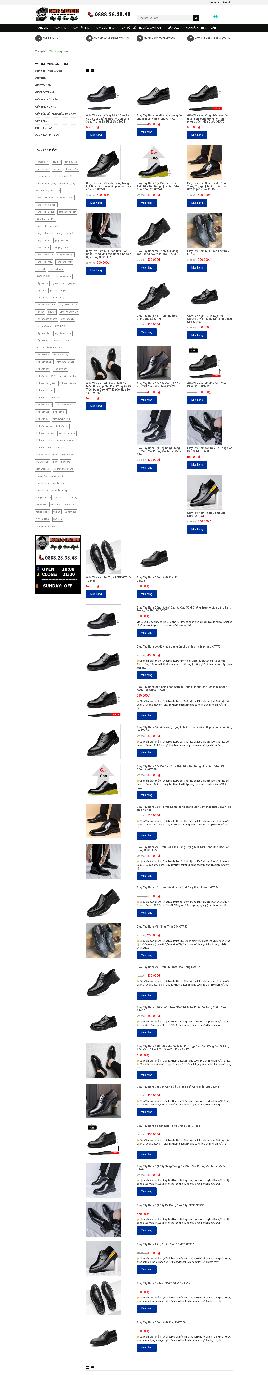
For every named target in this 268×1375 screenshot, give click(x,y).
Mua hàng (96, 135)
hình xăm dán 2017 (45, 376)
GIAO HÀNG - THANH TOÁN (201, 27)
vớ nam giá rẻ (42, 519)
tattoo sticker (42, 512)
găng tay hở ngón (65, 233)
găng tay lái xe (61, 240)
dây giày (57, 162)
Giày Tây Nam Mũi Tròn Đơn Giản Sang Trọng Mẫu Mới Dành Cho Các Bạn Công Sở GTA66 (108, 254)
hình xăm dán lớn (67, 383)
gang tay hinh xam (67, 212)
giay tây (40, 312)
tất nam (58, 497)
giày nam (40, 290)
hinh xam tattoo (43, 447)
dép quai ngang (67, 183)
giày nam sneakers (45, 305)
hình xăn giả (61, 447)
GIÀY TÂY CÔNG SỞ (69, 312)
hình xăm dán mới (44, 390)
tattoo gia (69, 505)
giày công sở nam (63, 276)
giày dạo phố (42, 283)
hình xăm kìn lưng (61, 419)
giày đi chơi (58, 283)
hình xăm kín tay (44, 426)
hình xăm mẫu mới (45, 433)
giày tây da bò (67, 319)
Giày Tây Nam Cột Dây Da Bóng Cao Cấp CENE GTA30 (210, 449)
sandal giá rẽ (57, 476)
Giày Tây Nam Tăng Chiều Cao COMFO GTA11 (206, 514)
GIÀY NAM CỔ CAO (45, 106)
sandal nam (42, 490)
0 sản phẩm (226, 17)
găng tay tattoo (61, 247)
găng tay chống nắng (46, 205)
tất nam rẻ (41, 505)
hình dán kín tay (60, 355)
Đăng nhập (213, 2)
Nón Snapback (43, 469)
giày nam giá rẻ (60, 297)
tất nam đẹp (72, 497)
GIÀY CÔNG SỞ (43, 276)
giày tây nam (42, 340)
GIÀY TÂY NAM (81, 27)
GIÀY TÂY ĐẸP (61, 326)
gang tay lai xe (43, 240)
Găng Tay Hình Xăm (45, 219)
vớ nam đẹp (70, 512)
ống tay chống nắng (63, 469)
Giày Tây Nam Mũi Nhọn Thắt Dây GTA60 (208, 252)
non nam (65, 462)
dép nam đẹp (72, 169)
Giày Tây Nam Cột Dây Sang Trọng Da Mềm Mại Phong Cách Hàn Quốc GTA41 (159, 451)
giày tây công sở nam (46, 319)
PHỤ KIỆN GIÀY (43, 128)
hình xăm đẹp (42, 412)
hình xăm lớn (62, 426)
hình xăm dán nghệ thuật (48, 397)
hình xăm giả (42, 419)
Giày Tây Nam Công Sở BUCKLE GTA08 (157, 579)
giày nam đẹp (42, 297)
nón (55, 462)
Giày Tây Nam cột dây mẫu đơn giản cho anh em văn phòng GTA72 (159, 117)
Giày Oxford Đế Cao (68, 305)
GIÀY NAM (60, 27)
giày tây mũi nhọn (63, 333)
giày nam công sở (58, 290)
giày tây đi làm (43, 333)
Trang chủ (41, 27)
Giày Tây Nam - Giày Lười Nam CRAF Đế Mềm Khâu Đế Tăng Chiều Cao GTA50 (209, 318)
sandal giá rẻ (42, 483)
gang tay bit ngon (44, 197)
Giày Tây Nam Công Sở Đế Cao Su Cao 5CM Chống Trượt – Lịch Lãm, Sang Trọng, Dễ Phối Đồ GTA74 (108, 118)
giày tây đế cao (43, 326)
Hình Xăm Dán (60, 369)
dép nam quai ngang (46, 183)
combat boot (42, 162)
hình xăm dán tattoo (65, 405)
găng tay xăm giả (65, 255)
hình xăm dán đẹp (67, 376)
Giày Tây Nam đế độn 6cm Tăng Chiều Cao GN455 (207, 385)
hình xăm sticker (44, 440)
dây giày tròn (42, 169)
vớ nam (57, 512)
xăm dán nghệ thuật (45, 526)
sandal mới (58, 483)
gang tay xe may (44, 262)
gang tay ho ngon (44, 233)
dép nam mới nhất (63, 176)
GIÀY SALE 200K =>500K (48, 71)
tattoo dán (55, 505)
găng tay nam (43, 247)
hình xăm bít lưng (44, 362)
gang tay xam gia (44, 255)
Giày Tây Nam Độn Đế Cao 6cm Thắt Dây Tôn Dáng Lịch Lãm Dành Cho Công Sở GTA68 (158, 186)
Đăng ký (226, 2)
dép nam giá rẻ (43, 176)
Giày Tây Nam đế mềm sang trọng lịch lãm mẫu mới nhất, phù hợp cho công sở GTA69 (108, 186)
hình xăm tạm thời (65, 440)
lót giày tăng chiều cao (47, 455)
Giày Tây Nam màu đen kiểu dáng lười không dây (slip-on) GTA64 (158, 252)
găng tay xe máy (64, 262)
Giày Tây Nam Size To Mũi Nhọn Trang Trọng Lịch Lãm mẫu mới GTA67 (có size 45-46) (207, 186)
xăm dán (57, 519)
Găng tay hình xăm (47, 135)
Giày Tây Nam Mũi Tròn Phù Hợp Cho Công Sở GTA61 (157, 317)
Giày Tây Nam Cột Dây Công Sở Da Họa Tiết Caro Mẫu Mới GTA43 (158, 385)
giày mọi (72, 283)
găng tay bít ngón (65, 197)
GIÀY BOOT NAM (105, 27)
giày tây (52, 312)
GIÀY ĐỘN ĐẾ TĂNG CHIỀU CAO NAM (141, 27)
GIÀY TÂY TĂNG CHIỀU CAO (49, 347)
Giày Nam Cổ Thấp (46, 99)
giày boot (40, 269)
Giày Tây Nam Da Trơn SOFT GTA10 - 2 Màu (108, 579)
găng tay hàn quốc (45, 212)
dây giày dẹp (71, 162)
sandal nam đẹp (59, 490)
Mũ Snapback (42, 462)
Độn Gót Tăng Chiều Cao (48, 190)
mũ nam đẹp (68, 455)
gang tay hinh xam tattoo (48, 226)
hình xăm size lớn (67, 433)
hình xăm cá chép (65, 362)
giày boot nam (56, 269)
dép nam (57, 169)
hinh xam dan (42, 369)
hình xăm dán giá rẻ (45, 383)
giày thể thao (42, 355)
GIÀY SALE (173, 27)
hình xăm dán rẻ (44, 405)
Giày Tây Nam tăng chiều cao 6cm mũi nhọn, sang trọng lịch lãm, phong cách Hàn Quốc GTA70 (208, 118)
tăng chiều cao (43, 497)
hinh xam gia (59, 412)
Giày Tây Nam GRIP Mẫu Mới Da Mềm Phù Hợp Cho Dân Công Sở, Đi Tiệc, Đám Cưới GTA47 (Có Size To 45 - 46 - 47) (108, 388)
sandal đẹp (41, 476)
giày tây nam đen (61, 340)
